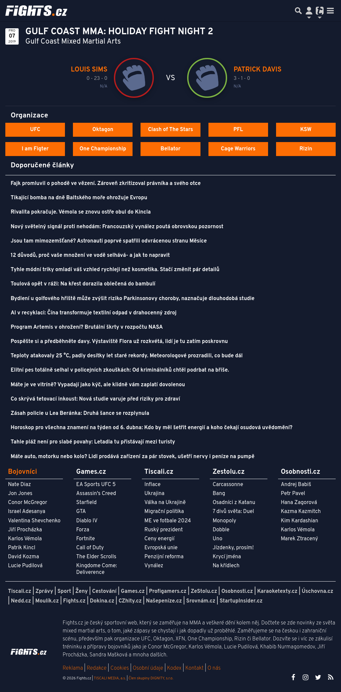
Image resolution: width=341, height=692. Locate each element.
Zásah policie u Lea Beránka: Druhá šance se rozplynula (80, 413)
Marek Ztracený (299, 539)
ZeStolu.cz (204, 591)
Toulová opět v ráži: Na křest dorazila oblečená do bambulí (83, 284)
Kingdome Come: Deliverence (96, 569)
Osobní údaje (148, 668)
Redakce (96, 668)
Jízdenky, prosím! (233, 548)
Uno (217, 539)
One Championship (103, 149)
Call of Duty (90, 548)
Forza (82, 530)
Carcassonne (227, 484)
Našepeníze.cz (164, 601)
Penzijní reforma (164, 557)
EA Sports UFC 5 (96, 484)
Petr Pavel (293, 493)
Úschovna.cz (317, 591)
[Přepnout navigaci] (309, 11)
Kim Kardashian (299, 521)
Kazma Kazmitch (301, 511)
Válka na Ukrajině (165, 502)
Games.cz (133, 591)
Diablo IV (87, 521)
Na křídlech (225, 566)
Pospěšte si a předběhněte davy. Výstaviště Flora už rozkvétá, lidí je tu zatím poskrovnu (119, 341)
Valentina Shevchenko (34, 521)
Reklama (73, 668)
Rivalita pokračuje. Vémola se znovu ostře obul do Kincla (81, 212)
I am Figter (35, 149)
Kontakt (195, 668)
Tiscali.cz (19, 591)
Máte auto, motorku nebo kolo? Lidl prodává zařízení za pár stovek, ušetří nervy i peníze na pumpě (132, 456)
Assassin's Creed (96, 493)
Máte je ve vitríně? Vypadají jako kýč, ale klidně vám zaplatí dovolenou (98, 385)
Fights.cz (74, 601)
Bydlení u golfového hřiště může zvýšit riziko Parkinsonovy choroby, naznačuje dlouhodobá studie (132, 298)
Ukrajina (155, 493)
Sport (64, 591)
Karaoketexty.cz (277, 591)
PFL (238, 129)
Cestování (104, 591)
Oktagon (102, 129)
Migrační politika (164, 511)
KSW (305, 129)
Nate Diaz (19, 484)
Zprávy (44, 591)
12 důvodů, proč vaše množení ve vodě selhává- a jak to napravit (90, 255)
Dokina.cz (102, 601)
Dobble (220, 530)
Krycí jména (226, 557)
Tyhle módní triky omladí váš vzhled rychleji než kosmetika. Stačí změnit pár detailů (115, 269)
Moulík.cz (47, 601)
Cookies (119, 668)
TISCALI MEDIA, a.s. (110, 678)
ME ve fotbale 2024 (168, 521)
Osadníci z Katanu (233, 502)
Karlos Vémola (25, 539)
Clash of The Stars (170, 129)
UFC (35, 129)
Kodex (175, 668)
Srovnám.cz (200, 601)
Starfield (86, 502)
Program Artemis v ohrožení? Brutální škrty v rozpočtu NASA (87, 327)
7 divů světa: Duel (233, 511)
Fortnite (85, 539)
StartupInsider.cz (240, 601)
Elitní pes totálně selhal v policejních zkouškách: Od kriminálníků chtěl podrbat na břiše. (120, 370)
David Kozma (23, 557)
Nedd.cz (21, 601)
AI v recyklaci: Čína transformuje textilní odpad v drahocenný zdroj (93, 313)
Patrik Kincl (21, 548)
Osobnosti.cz (237, 591)
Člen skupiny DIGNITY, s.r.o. (151, 678)
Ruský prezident (164, 530)
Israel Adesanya (26, 511)
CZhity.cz (130, 601)
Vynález (154, 566)
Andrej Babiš (296, 484)
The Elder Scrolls (96, 557)
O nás (214, 668)
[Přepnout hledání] (298, 11)
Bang (218, 493)
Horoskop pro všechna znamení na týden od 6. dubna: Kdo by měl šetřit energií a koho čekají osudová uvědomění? (151, 428)
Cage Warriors (238, 149)
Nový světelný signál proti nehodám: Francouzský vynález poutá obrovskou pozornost (117, 227)
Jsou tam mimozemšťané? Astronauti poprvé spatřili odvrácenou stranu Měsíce (109, 241)
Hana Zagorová (299, 502)
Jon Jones (20, 493)
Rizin (305, 149)
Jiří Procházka (25, 530)
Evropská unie (161, 548)
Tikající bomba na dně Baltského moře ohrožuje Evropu (79, 198)
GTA (81, 511)
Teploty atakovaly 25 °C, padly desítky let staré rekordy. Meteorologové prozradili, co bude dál (127, 356)
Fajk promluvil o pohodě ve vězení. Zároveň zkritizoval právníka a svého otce (106, 183)
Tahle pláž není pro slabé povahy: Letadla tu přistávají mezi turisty (93, 442)
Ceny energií (159, 539)
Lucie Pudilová (25, 566)
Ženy (81, 591)
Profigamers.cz (167, 591)
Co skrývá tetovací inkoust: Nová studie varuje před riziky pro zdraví (95, 399)
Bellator (170, 149)
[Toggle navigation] (330, 11)
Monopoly (224, 521)
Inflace (153, 484)
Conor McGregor (27, 502)
